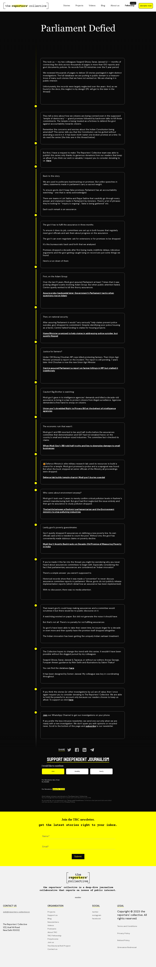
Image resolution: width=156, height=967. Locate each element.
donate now (146, 5)
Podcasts (52, 929)
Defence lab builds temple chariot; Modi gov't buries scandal (74, 477)
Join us (51, 942)
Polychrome (53, 939)
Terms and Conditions (127, 926)
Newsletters (53, 922)
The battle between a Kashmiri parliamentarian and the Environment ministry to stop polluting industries (78, 510)
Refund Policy (123, 940)
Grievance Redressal (126, 947)
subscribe (91, 726)
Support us (53, 915)
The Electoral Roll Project (59, 946)
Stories (66, 5)
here (71, 668)
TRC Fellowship (54, 936)
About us (115, 5)
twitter (95, 912)
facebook (96, 919)
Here (48, 160)
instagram (96, 915)
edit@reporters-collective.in (16, 912)
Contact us (52, 949)
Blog (103, 5)
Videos (92, 5)
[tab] (53, 771)
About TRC (52, 932)
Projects (79, 5)
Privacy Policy (123, 933)
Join (45, 715)
